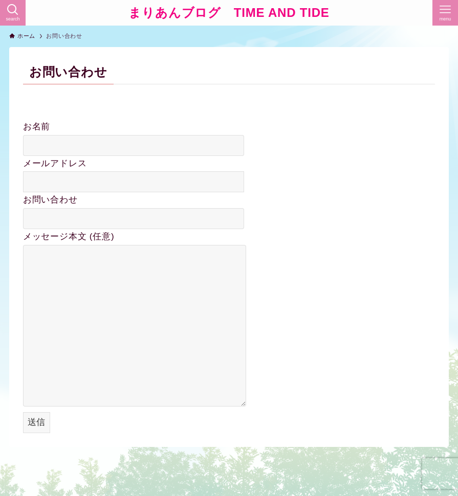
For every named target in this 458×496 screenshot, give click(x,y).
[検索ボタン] (13, 13)
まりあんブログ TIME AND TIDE (228, 13)
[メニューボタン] (445, 13)
